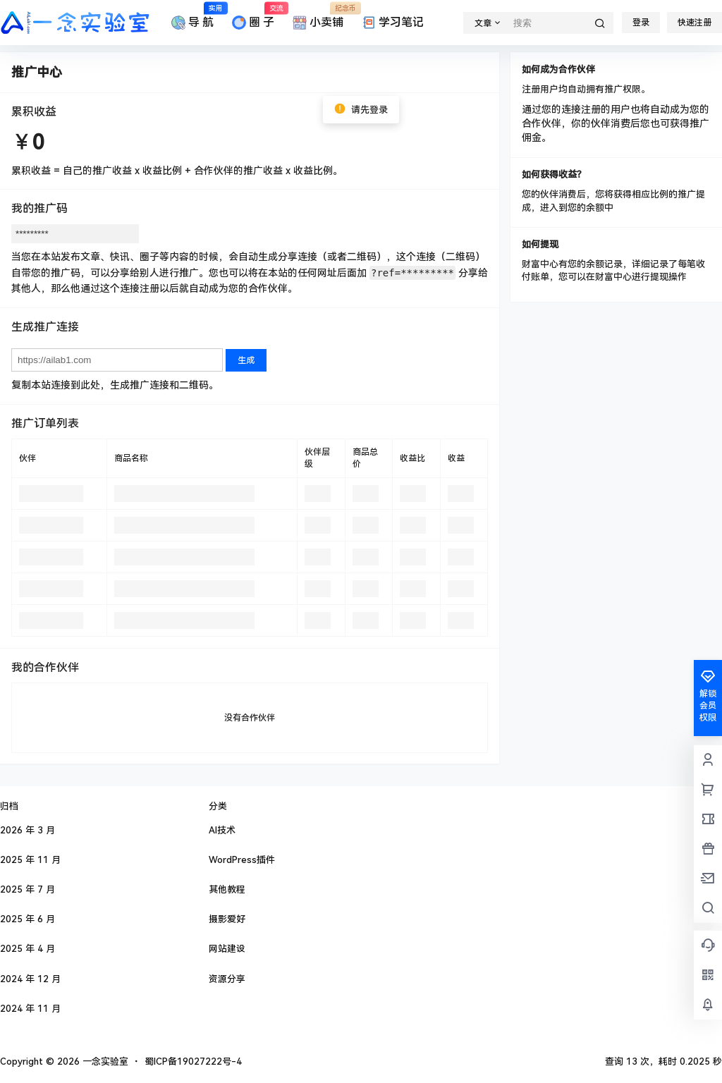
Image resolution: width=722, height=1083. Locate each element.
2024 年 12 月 (30, 979)
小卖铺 (318, 16)
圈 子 (253, 16)
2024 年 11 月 (30, 1008)
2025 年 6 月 (27, 919)
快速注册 (694, 22)
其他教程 (227, 889)
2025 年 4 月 (27, 948)
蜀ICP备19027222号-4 (193, 1061)
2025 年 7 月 (27, 889)
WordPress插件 (242, 860)
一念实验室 (104, 1061)
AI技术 (222, 830)
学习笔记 (393, 23)
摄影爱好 (227, 919)
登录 (640, 22)
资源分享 (227, 979)
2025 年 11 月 (30, 860)
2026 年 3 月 (27, 830)
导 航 (192, 16)
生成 (246, 360)
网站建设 (227, 948)
